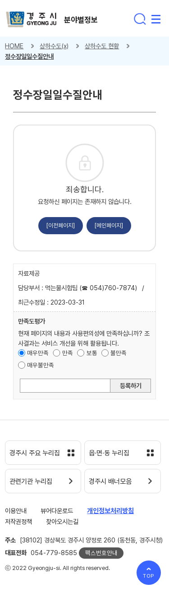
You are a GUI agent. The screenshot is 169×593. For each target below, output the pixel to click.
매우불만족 (40, 365)
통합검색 (140, 19)
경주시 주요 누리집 (34, 453)
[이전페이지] (60, 225)
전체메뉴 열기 (156, 19)
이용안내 (16, 510)
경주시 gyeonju (31, 19)
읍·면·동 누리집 (109, 453)
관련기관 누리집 (30, 481)
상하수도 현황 (102, 46)
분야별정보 (81, 19)
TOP (149, 576)
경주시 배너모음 (110, 481)
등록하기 (131, 385)
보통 (92, 353)
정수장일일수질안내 (29, 56)
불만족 (118, 353)
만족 (67, 353)
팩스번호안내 (101, 552)
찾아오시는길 (62, 521)
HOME (14, 46)
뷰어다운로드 (57, 510)
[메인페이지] (109, 225)
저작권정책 (18, 521)
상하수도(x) (54, 46)
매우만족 (38, 353)
